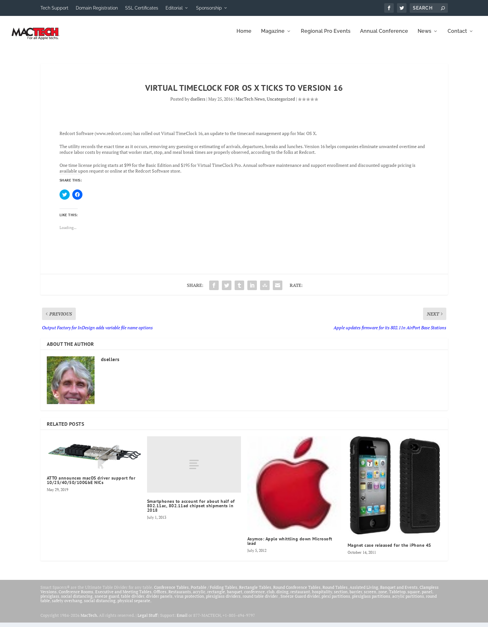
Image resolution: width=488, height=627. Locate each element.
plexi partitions (336, 600)
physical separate (133, 605)
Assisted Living (364, 592)
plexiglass (49, 600)
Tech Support (54, 8)
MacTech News (250, 103)
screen (370, 596)
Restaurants (179, 596)
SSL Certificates (141, 8)
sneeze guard (107, 600)
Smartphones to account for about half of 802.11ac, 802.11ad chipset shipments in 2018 (191, 510)
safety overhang (67, 605)
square (413, 596)
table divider (132, 600)
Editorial (174, 8)
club (270, 596)
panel (427, 596)
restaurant (300, 596)
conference (254, 596)
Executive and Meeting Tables (123, 596)
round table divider (261, 600)
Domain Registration (97, 8)
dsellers (197, 103)
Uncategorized (281, 103)
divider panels (159, 600)
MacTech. (89, 620)
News (424, 36)
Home (244, 36)
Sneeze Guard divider (300, 600)
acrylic (199, 596)
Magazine (273, 36)
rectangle (216, 596)
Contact (457, 36)
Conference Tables (171, 592)
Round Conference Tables (297, 592)
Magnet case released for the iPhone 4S (389, 549)
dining (282, 596)
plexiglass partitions (371, 600)
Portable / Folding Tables (214, 592)
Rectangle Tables (255, 592)
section (341, 596)
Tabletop (397, 596)
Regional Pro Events (325, 36)
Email (182, 620)
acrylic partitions (408, 600)
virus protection (189, 600)
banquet (234, 596)
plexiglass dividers (223, 600)
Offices (159, 596)
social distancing (77, 600)
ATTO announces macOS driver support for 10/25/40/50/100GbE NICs (91, 485)
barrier (356, 596)
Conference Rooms (76, 596)
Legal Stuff (147, 620)
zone (382, 596)
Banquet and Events (399, 592)
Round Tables (335, 592)
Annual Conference (384, 36)
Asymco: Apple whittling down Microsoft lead (289, 545)
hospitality (322, 596)
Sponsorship (209, 8)
